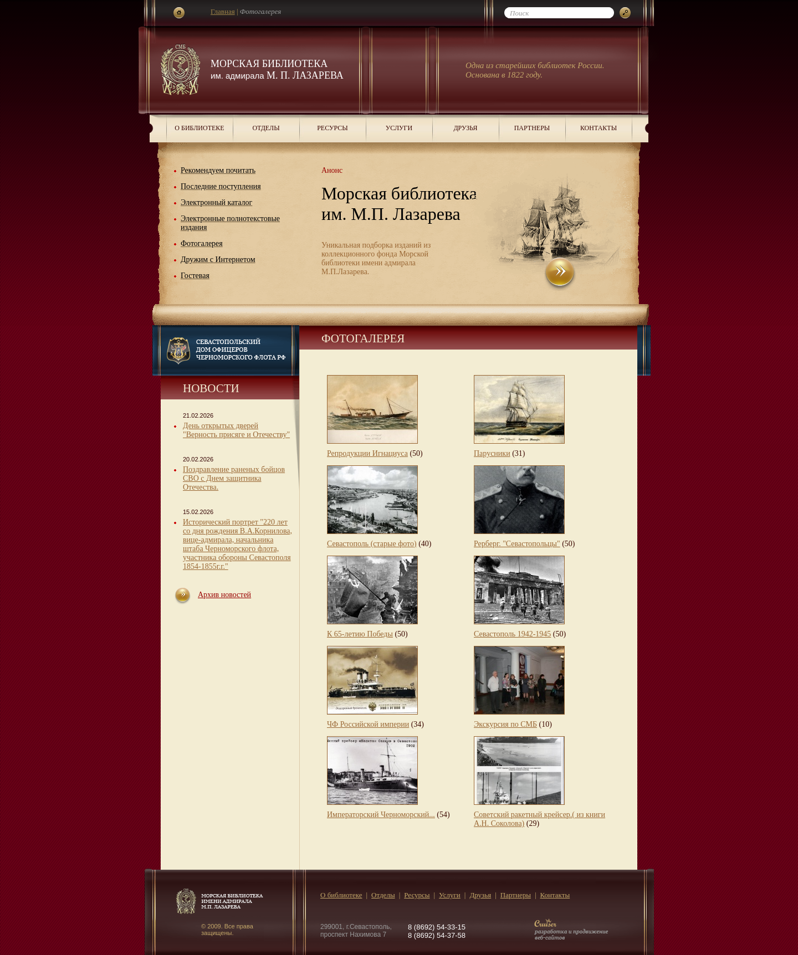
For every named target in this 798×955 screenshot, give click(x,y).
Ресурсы (332, 128)
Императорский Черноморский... (381, 814)
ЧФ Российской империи (368, 724)
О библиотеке (199, 128)
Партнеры (532, 128)
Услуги (399, 128)
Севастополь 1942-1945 (512, 634)
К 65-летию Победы (360, 634)
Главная (223, 11)
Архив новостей (224, 595)
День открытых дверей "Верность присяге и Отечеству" (236, 430)
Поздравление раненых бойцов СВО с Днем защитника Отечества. (234, 478)
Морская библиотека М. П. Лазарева (277, 69)
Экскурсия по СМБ (505, 724)
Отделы (265, 128)
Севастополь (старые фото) (372, 544)
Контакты (598, 128)
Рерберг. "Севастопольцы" (517, 544)
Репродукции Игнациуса (367, 453)
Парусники (492, 453)
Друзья (465, 128)
